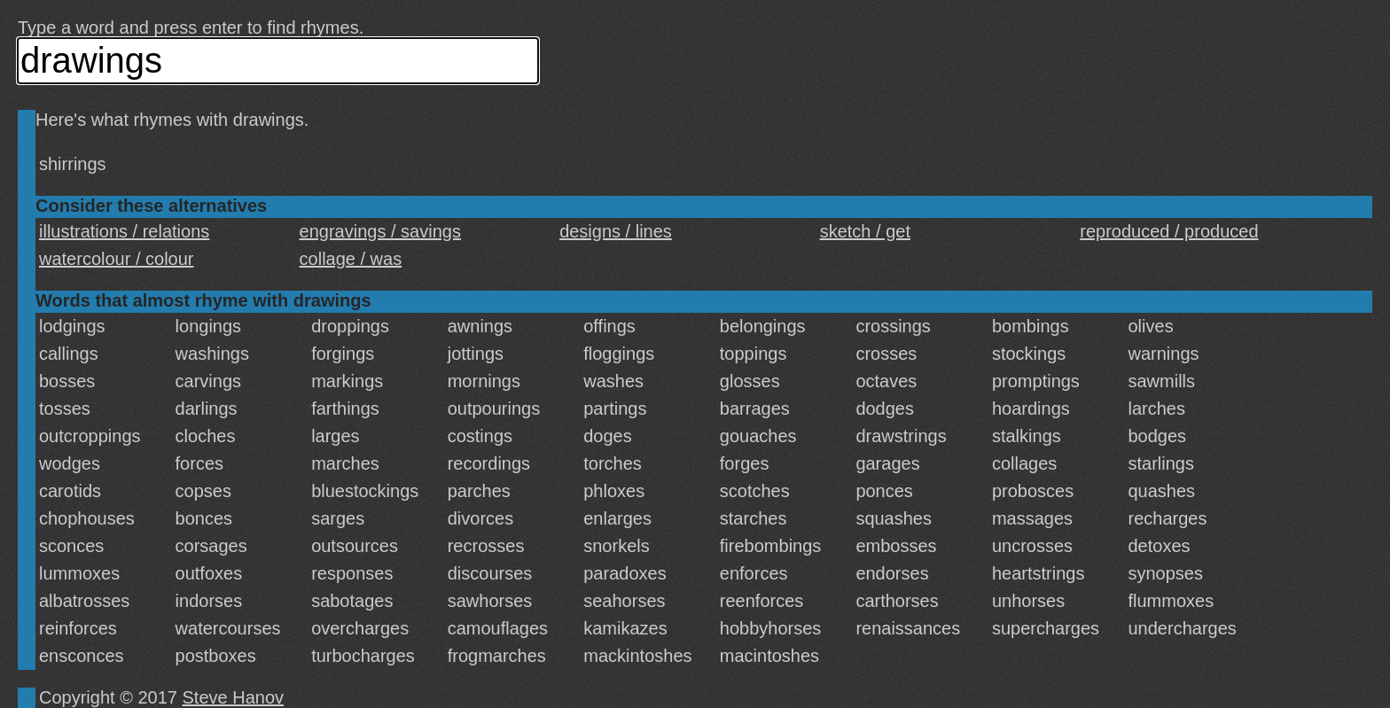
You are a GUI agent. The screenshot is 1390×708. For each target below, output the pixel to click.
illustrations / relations (124, 231)
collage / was (351, 258)
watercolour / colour (116, 258)
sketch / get (865, 231)
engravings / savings (380, 231)
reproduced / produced (1169, 231)
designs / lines (615, 231)
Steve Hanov (234, 697)
